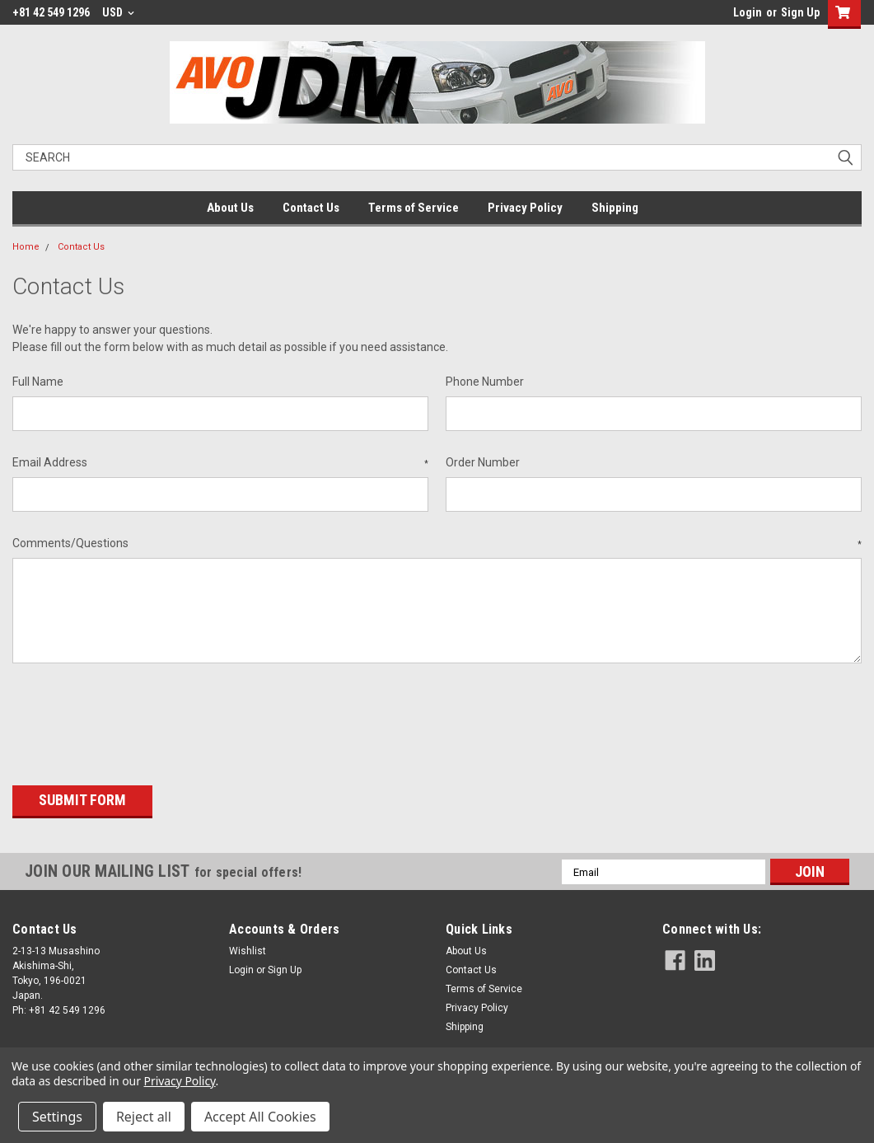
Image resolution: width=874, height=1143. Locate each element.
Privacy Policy (525, 207)
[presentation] (137, 718)
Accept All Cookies (260, 1117)
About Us (230, 207)
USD (118, 12)
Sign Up (800, 12)
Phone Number (485, 381)
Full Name (37, 381)
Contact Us (311, 207)
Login (747, 12)
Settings (57, 1117)
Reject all (143, 1117)
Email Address (220, 463)
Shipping (614, 207)
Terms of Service (413, 207)
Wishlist (247, 946)
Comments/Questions (437, 543)
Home (26, 246)
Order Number (483, 462)
